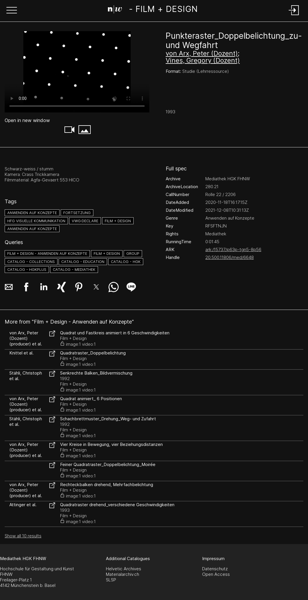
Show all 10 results (23, 536)
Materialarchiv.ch (122, 574)
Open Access (216, 574)
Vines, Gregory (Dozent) (203, 60)
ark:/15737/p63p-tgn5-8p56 (233, 249)
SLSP (111, 580)
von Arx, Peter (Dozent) (202, 53)
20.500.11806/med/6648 (229, 257)
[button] (12, 11)
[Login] (294, 15)
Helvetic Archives (123, 568)
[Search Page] (152, 10)
